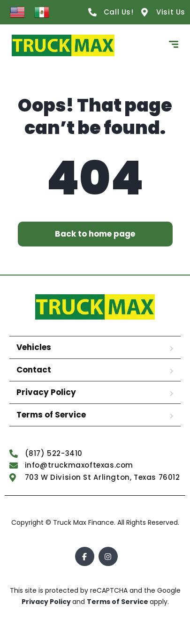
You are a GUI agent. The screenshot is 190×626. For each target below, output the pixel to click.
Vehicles (33, 347)
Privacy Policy (46, 392)
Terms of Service (51, 414)
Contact (33, 369)
